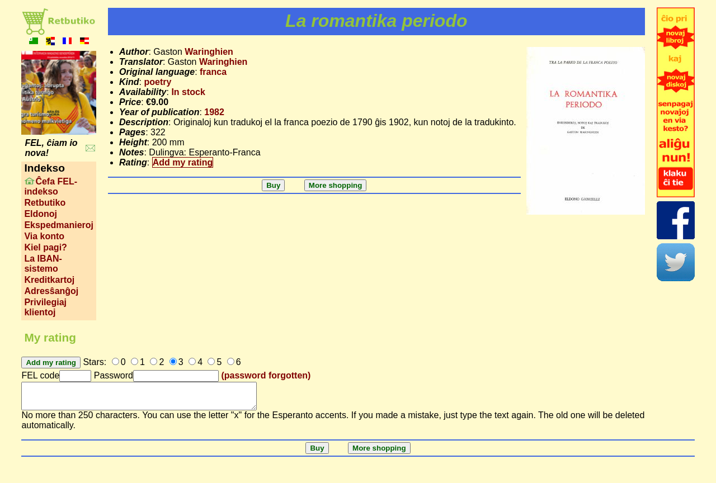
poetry (157, 82)
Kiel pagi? (45, 247)
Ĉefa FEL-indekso (50, 186)
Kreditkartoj (49, 280)
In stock (188, 92)
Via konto (44, 236)
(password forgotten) (265, 375)
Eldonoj (40, 214)
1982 (214, 112)
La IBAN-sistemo (43, 263)
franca (213, 72)
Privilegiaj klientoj (45, 307)
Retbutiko (44, 202)
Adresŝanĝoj (51, 291)
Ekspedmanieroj (58, 225)
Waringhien (209, 51)
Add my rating (183, 162)
